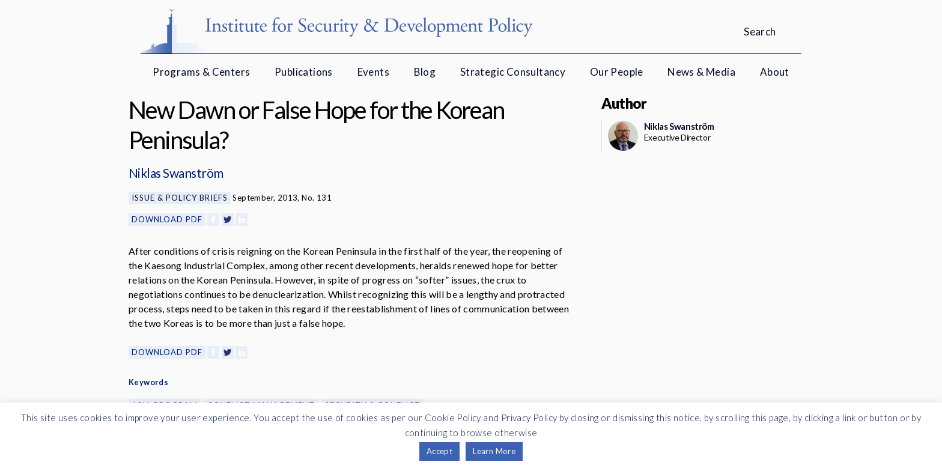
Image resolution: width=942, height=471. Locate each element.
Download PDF (167, 219)
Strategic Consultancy (512, 71)
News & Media (701, 71)
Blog (425, 71)
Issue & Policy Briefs (180, 197)
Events (373, 71)
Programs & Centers (201, 71)
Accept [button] (439, 451)
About (774, 71)
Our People (616, 71)
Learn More (494, 451)
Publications (304, 71)
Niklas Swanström (176, 172)
